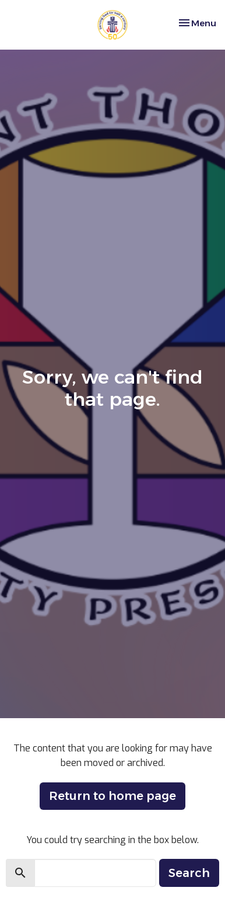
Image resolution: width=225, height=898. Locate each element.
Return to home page (112, 796)
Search (189, 873)
